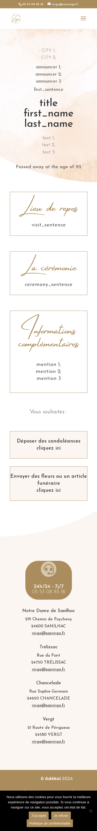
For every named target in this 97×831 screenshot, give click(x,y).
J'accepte (38, 816)
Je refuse (61, 816)
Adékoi (53, 778)
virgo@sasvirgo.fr (48, 633)
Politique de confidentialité (49, 823)
